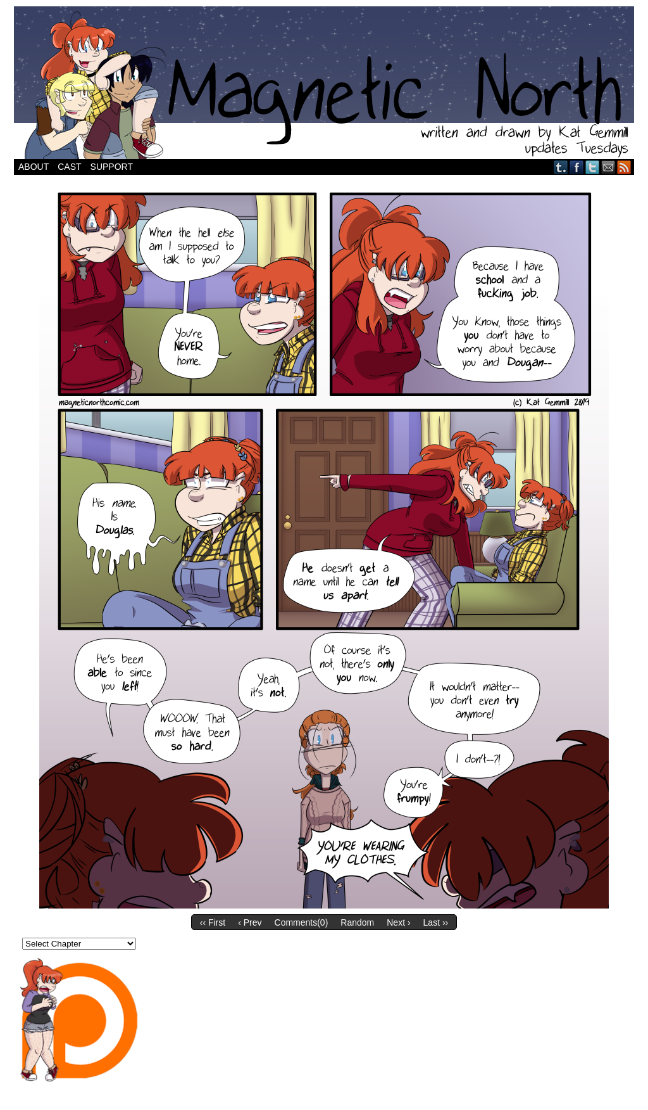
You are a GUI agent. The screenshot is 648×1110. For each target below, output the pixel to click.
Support (111, 167)
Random (357, 922)
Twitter (593, 167)
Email (608, 167)
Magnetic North (324, 82)
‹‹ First (212, 922)
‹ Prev (249, 922)
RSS (624, 167)
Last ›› (436, 922)
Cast (69, 167)
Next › (398, 922)
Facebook (577, 167)
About (33, 167)
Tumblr (561, 167)
